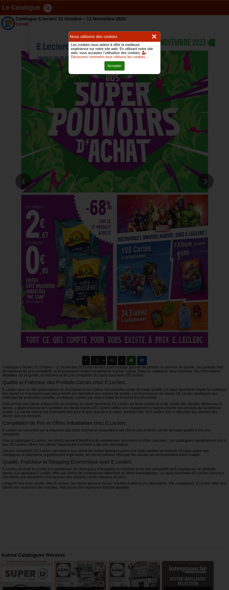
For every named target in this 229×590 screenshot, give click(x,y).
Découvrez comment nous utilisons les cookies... (109, 55)
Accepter (114, 66)
